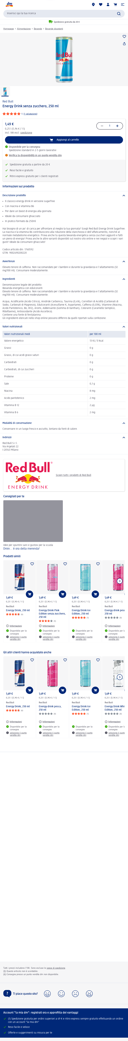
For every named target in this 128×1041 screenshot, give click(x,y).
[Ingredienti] (64, 279)
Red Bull (7, 101)
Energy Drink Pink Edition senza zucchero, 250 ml (52, 614)
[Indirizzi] (64, 437)
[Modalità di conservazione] (64, 423)
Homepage (8, 29)
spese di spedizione (56, 968)
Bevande (38, 29)
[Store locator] (93, 4)
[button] (123, 4)
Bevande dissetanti (54, 29)
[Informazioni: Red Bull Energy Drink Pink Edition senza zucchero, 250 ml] (47, 625)
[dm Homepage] (9, 4)
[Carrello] (115, 4)
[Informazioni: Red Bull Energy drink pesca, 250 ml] (112, 625)
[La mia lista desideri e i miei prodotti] (101, 4)
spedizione (26, 133)
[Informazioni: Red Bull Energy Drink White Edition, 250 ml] (112, 721)
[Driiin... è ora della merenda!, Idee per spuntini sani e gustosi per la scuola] (33, 525)
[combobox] (64, 13)
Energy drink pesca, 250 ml (50, 708)
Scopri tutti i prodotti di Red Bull (48, 475)
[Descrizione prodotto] (64, 195)
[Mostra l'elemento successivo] (119, 581)
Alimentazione (24, 29)
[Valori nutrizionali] (64, 327)
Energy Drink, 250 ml (18, 610)
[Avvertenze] (64, 261)
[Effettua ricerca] (119, 13)
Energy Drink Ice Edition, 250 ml (81, 612)
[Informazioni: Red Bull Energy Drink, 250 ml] (14, 625)
